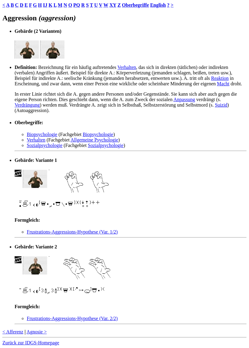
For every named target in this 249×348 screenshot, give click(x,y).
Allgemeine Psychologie (94, 139)
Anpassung (184, 99)
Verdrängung (27, 104)
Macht (223, 83)
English (158, 5)
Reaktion (220, 78)
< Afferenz (12, 331)
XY (112, 5)
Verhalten (126, 67)
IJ (45, 5)
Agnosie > (36, 331)
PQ (76, 5)
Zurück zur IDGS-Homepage (30, 342)
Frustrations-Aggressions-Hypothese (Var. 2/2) (72, 318)
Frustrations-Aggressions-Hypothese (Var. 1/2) (72, 231)
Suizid (221, 104)
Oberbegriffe (135, 5)
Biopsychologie (42, 134)
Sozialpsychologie (44, 145)
